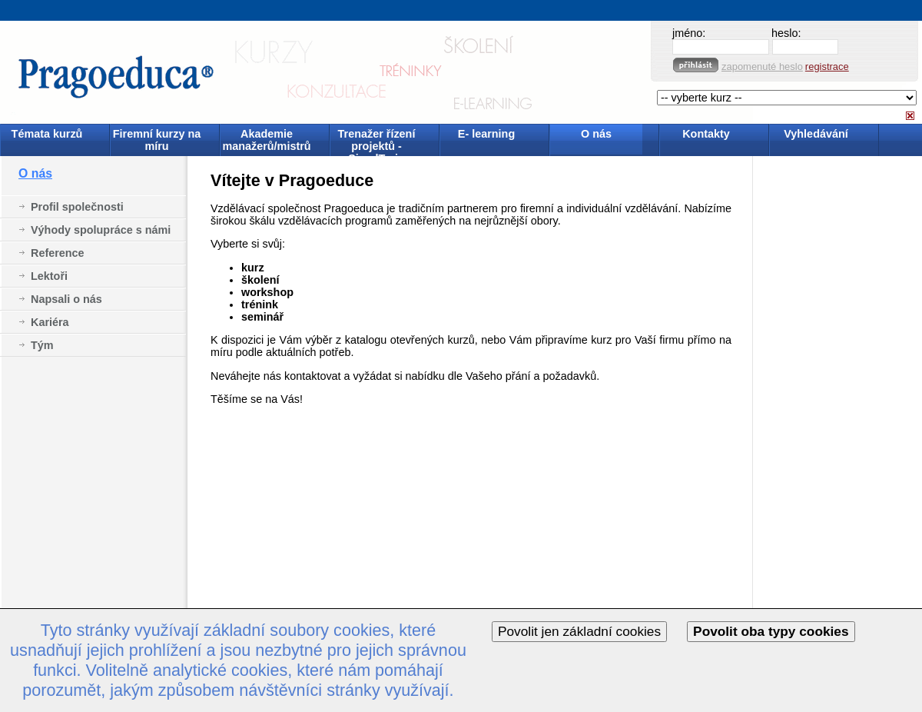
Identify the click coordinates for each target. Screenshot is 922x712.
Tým (42, 345)
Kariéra (50, 322)
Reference (58, 253)
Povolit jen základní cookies (579, 631)
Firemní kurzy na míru (157, 140)
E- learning (486, 134)
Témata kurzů (47, 134)
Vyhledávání (815, 134)
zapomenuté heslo (762, 66)
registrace (827, 66)
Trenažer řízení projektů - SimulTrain (377, 141)
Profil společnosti (77, 207)
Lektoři (49, 276)
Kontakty (706, 134)
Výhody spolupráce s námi (101, 230)
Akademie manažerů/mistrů (266, 140)
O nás (596, 134)
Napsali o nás (66, 299)
